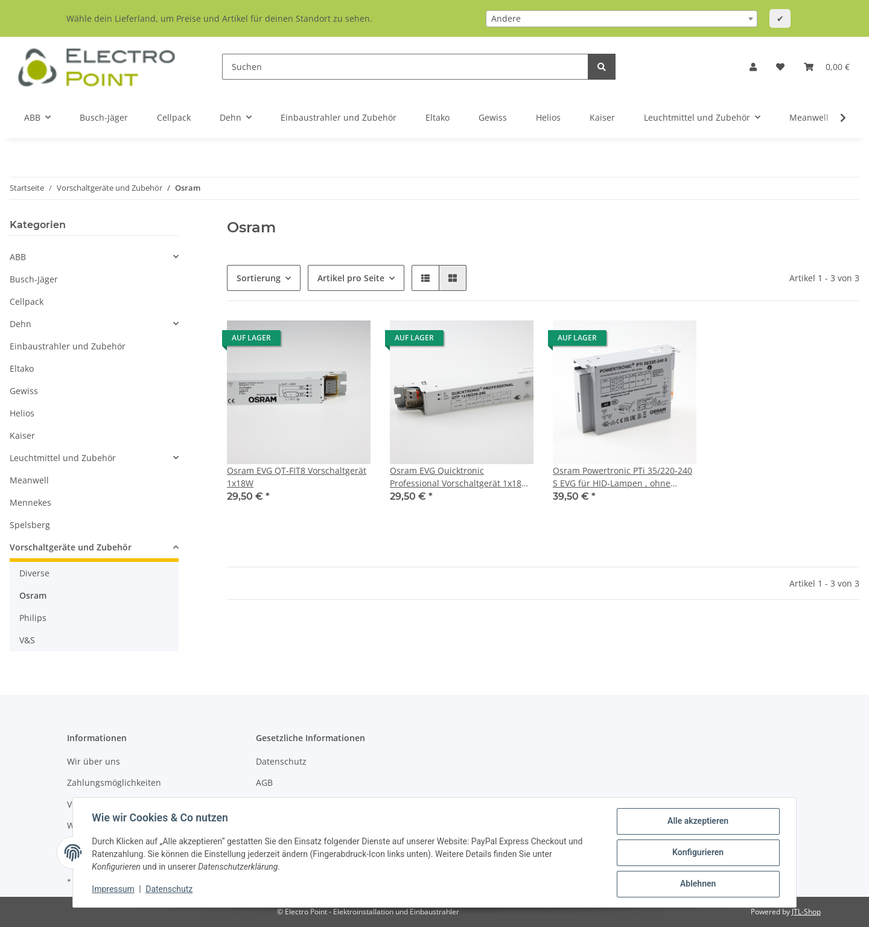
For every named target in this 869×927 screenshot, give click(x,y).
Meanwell (29, 480)
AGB (264, 782)
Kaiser (22, 435)
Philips (32, 617)
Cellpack (26, 301)
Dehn (20, 324)
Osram (32, 595)
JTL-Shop (806, 911)
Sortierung (259, 278)
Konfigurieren (697, 853)
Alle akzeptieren (697, 821)
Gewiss (24, 391)
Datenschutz (281, 761)
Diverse (34, 573)
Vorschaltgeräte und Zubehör (71, 547)
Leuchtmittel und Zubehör (63, 458)
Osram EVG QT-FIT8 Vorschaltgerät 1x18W (296, 477)
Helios (22, 413)
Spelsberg (30, 524)
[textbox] (621, 19)
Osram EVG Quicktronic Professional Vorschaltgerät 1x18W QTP (459, 477)
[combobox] (621, 18)
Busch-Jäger (34, 279)
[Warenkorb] (826, 67)
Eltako (22, 368)
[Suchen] (405, 67)
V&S (27, 640)
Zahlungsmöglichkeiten (114, 782)
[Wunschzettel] (780, 67)
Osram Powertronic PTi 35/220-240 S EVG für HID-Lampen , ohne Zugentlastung (622, 477)
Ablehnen (697, 884)
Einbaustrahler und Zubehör (68, 346)
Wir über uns (93, 761)
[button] (753, 67)
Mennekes (30, 502)
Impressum (113, 889)
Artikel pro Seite (350, 278)
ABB (18, 257)
